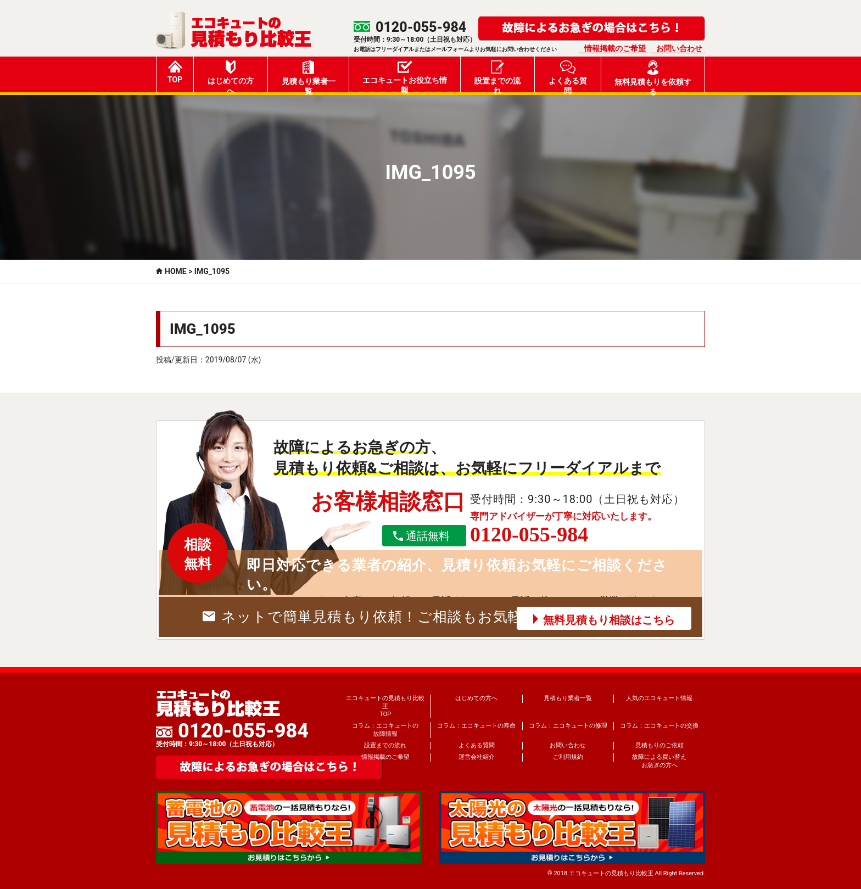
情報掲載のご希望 (615, 48)
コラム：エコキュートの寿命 (476, 725)
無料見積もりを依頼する (652, 76)
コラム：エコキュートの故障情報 (385, 729)
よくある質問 (568, 76)
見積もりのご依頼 (659, 745)
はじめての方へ (231, 76)
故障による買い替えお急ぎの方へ (659, 760)
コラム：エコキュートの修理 (568, 725)
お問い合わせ (679, 48)
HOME (176, 271)
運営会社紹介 (477, 757)
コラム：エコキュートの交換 (659, 725)
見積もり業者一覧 (309, 76)
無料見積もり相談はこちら (609, 620)
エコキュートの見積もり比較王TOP (385, 706)
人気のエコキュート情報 (659, 698)
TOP (174, 72)
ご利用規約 (568, 757)
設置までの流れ (497, 76)
